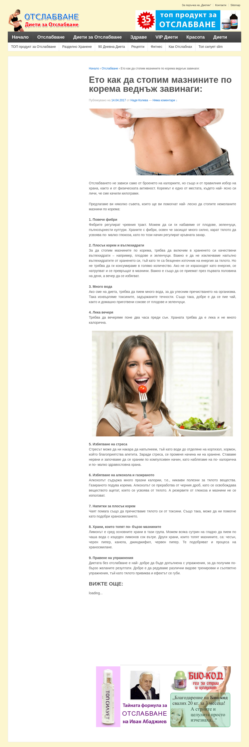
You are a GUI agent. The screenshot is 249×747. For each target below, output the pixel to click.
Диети (220, 37)
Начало (20, 37)
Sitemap (235, 5)
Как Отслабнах (180, 47)
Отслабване (51, 37)
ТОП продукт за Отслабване (33, 47)
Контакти (220, 5)
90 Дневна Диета (111, 47)
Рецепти (137, 47)
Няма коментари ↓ (164, 100)
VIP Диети (166, 37)
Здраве (138, 37)
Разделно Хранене (77, 47)
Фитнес (156, 47)
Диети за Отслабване (97, 37)
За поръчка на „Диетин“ (196, 5)
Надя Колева (139, 100)
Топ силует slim (210, 47)
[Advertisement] (161, 631)
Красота (196, 37)
